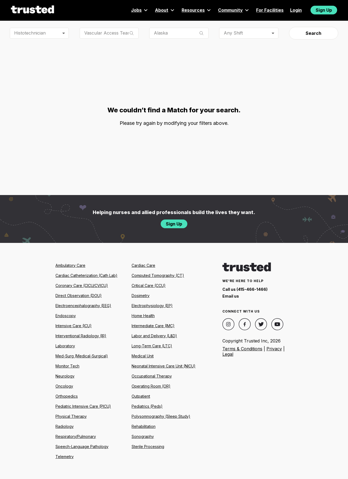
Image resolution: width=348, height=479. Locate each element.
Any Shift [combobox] (233, 33)
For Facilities (270, 10)
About (165, 10)
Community (234, 10)
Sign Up (324, 10)
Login (296, 10)
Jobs (139, 10)
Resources (197, 10)
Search (313, 33)
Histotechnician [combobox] (30, 33)
